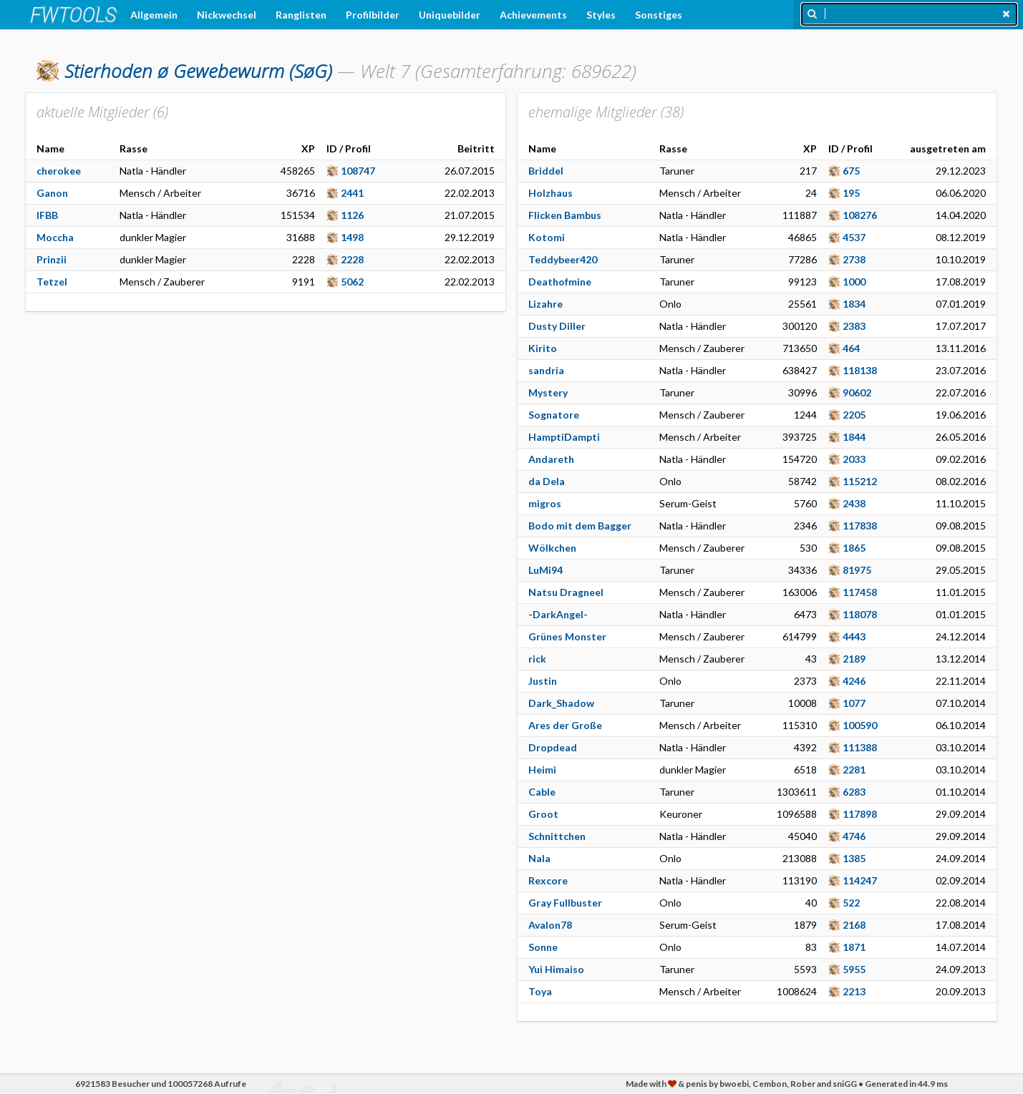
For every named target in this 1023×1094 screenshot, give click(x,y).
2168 (854, 925)
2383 (854, 326)
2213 (854, 991)
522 (851, 903)
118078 (860, 614)
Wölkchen (552, 548)
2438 (854, 503)
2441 (352, 193)
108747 (358, 171)
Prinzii (52, 259)
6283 (854, 792)
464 (851, 348)
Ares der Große (565, 725)
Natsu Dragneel (565, 592)
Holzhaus (550, 193)
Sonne (543, 947)
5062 (352, 281)
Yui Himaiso (556, 969)
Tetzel (52, 281)
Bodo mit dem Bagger (579, 525)
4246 (854, 681)
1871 (854, 947)
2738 (854, 259)
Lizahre (545, 304)
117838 (860, 525)
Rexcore (548, 880)
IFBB (47, 215)
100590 (860, 725)
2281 (854, 769)
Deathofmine (559, 281)
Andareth (551, 459)
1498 (352, 237)
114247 (860, 880)
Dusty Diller (557, 326)
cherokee (59, 171)
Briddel (545, 171)
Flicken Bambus (564, 215)
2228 (352, 259)
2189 (854, 659)
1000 (854, 281)
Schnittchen (557, 836)
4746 (854, 836)
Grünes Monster (567, 636)
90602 (857, 392)
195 (851, 193)
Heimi (542, 769)
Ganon (52, 193)
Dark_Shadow (561, 703)
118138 (860, 370)
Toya (540, 991)
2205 (854, 415)
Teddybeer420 (562, 259)
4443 (854, 636)
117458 (860, 592)
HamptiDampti (564, 437)
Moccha (55, 237)
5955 (854, 969)
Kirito (542, 348)
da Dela (546, 481)
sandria (546, 370)
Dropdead (552, 747)
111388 (860, 747)
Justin (542, 681)
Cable (542, 792)
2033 (854, 459)
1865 (854, 548)
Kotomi (546, 237)
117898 (860, 814)
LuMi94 (545, 570)
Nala (539, 858)
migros (544, 503)
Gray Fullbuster (565, 903)
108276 (860, 215)
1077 (854, 703)
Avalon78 (550, 925)
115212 (860, 481)
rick (537, 659)
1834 (854, 304)
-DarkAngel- (558, 614)
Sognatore (553, 415)
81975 (857, 570)
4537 (854, 237)
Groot (543, 814)
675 (851, 171)
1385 (854, 858)
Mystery (548, 392)
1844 (854, 437)
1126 (352, 215)
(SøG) (198, 71)
